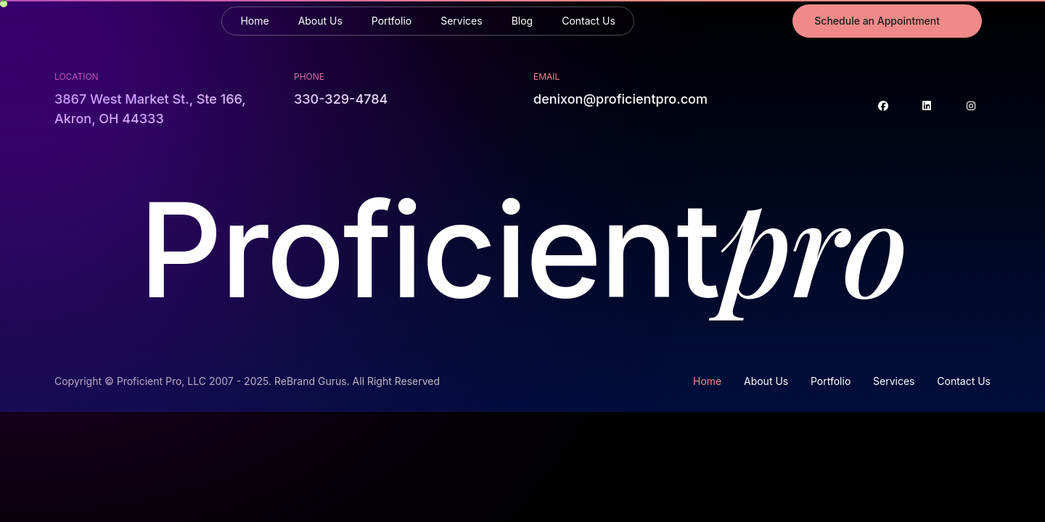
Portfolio (391, 20)
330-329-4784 (341, 99)
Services (461, 20)
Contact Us (588, 20)
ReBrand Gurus (310, 381)
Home (254, 20)
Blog (522, 20)
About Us (320, 20)
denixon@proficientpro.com (620, 99)
